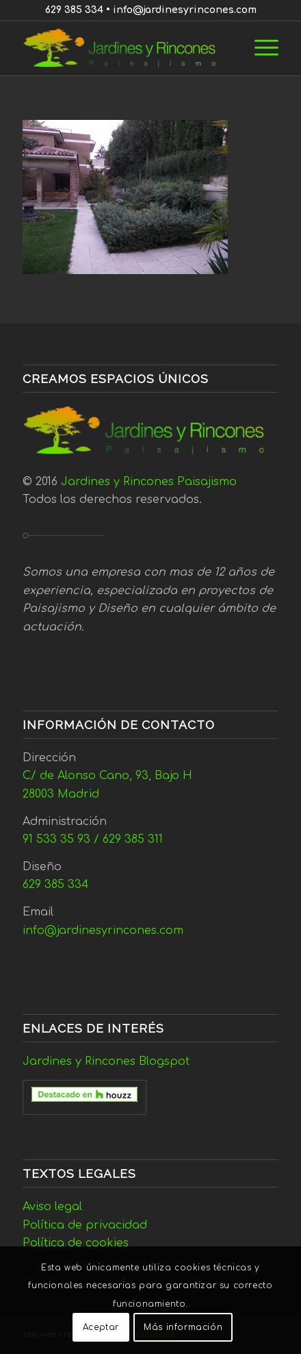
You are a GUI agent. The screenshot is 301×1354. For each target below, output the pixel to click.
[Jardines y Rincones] (125, 48)
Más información (183, 1327)
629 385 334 (74, 10)
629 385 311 (133, 839)
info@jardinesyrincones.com (185, 10)
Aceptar (101, 1327)
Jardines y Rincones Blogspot (106, 1061)
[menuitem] (259, 48)
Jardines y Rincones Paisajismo (149, 482)
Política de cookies (76, 1243)
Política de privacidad (85, 1225)
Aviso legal (52, 1207)
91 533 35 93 (56, 839)
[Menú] (259, 48)
